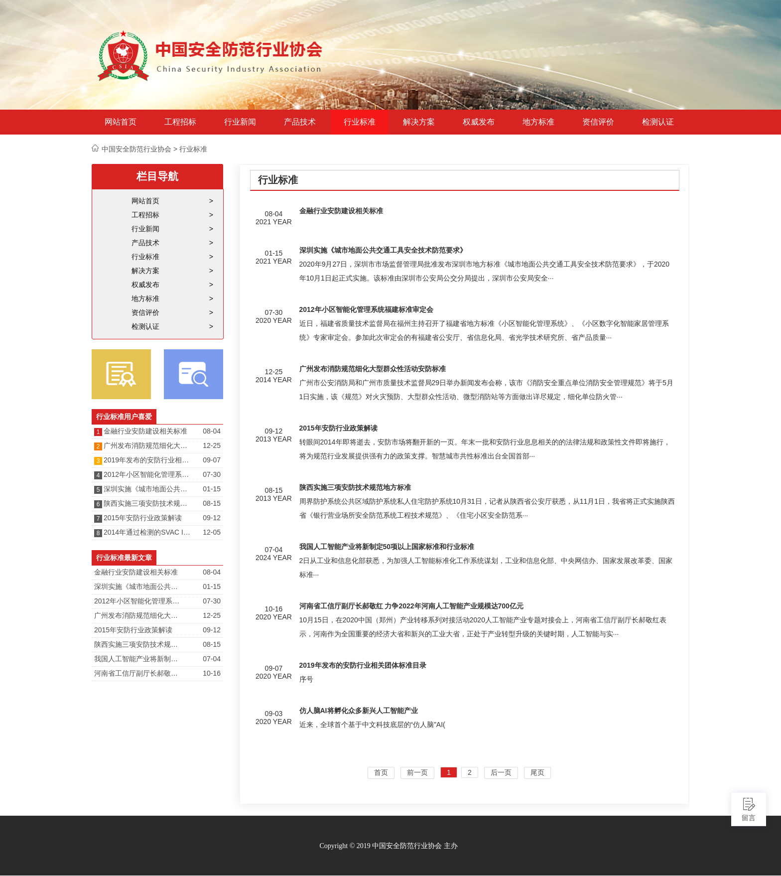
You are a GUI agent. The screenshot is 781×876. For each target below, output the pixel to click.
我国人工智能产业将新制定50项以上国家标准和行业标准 (138, 659)
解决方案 (419, 122)
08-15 (212, 503)
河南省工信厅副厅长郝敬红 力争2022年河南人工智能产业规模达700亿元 (138, 673)
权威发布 (479, 122)
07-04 (212, 659)
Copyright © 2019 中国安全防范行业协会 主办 (388, 846)
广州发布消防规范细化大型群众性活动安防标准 (148, 445)
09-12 (212, 518)
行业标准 (360, 122)
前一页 (417, 772)
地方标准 (538, 122)
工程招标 (180, 122)
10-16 (212, 673)
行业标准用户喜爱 (124, 417)
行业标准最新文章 (124, 558)
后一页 (501, 772)
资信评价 (598, 122)
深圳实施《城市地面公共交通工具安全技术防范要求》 (148, 489)
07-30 (212, 474)
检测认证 (658, 122)
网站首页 (120, 122)
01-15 (212, 489)
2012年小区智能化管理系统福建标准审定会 (148, 474)
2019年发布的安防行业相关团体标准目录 (148, 460)
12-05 (212, 532)
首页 (381, 772)
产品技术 (300, 122)
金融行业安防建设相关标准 (145, 431)
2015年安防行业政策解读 (143, 518)
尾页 (537, 772)
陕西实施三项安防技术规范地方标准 (148, 503)
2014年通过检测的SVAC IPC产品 (148, 532)
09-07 (212, 460)
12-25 (212, 445)
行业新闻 (240, 122)
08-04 (212, 431)
